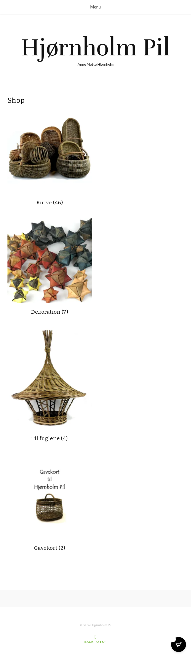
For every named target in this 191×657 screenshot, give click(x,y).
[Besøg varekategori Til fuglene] (49, 385)
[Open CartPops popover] (178, 644)
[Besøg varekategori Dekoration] (49, 267)
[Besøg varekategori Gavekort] (49, 503)
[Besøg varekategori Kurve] (49, 156)
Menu (95, 6)
